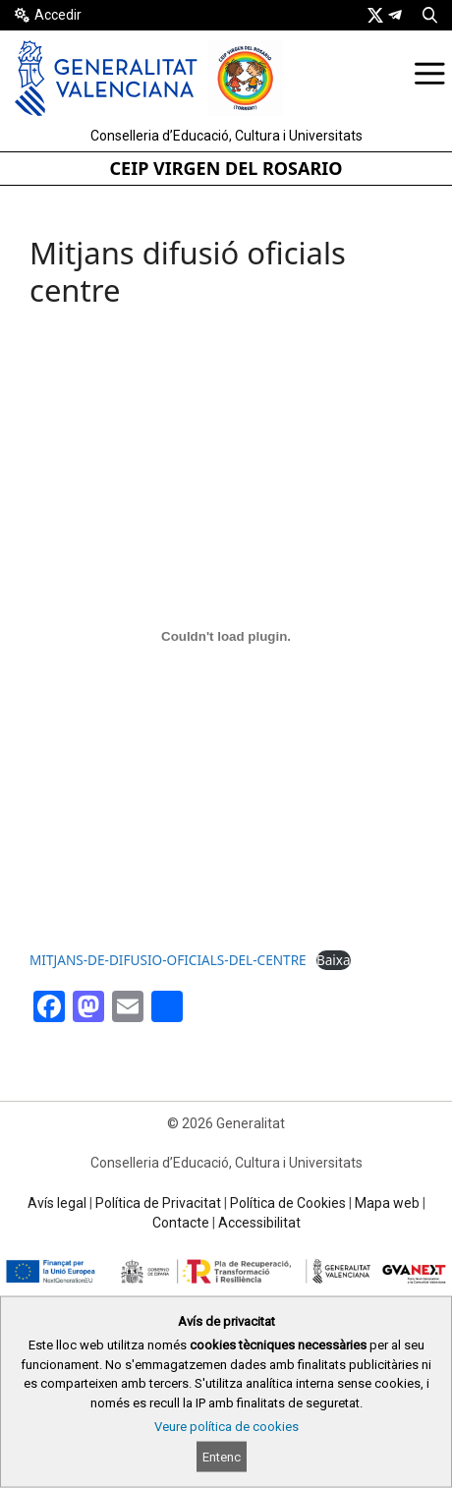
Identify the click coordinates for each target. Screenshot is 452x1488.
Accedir (58, 15)
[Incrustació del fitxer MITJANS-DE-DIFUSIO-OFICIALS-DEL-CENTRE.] (226, 637)
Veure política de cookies (226, 1426)
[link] (375, 15)
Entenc (221, 1457)
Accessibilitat (259, 1222)
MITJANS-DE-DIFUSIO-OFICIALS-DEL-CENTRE (168, 959)
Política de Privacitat (158, 1203)
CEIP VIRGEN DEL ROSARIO (226, 168)
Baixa (333, 959)
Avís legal (57, 1203)
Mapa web (387, 1203)
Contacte (180, 1222)
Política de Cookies (288, 1203)
